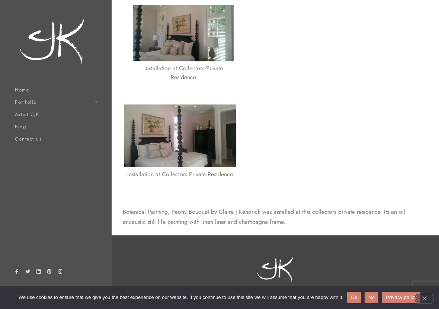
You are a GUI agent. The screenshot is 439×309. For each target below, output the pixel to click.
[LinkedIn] (38, 273)
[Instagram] (60, 273)
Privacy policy (401, 297)
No (371, 297)
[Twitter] (27, 273)
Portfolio (26, 102)
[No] (424, 298)
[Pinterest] (49, 273)
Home (22, 89)
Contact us (28, 138)
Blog (20, 126)
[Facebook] (16, 273)
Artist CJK (27, 114)
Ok (354, 297)
